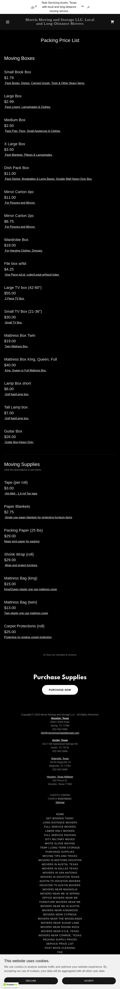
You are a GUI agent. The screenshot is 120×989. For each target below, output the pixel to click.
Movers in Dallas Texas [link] (60, 868)
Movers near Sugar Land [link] (60, 922)
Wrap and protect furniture (21, 565)
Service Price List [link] (60, 943)
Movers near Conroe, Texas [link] (59, 935)
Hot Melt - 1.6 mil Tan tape (20, 493)
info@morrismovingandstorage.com (60, 732)
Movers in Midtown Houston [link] (60, 860)
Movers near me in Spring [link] (60, 893)
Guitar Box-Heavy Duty (19, 442)
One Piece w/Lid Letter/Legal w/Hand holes (32, 274)
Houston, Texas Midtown (60, 776)
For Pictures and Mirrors (19, 202)
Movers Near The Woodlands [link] (60, 918)
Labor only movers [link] (60, 831)
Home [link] (60, 814)
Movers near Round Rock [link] (60, 927)
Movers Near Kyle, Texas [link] (60, 931)
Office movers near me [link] (60, 897)
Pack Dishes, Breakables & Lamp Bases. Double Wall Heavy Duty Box (48, 178)
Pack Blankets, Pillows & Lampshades (28, 154)
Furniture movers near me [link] (60, 902)
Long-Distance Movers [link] (60, 822)
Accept (89, 980)
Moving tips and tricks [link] (59, 856)
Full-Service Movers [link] (60, 826)
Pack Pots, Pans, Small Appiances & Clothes (33, 131)
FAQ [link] (60, 952)
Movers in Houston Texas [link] (60, 876)
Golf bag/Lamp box (16, 394)
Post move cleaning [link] (60, 948)
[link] (60, 23)
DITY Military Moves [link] (60, 839)
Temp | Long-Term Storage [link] (60, 847)
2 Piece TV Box (14, 298)
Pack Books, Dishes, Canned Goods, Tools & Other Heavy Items (44, 83)
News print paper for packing (22, 541)
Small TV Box (13, 322)
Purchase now (60, 689)
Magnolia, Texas (60, 758)
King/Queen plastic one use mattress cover (30, 589)
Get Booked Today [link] (60, 818)
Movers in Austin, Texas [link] (60, 864)
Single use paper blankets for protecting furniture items (38, 517)
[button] (12, 21)
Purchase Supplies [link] (59, 851)
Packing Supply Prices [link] (60, 939)
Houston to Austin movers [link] (60, 885)
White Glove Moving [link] (60, 843)
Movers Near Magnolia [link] (59, 889)
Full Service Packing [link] (60, 835)
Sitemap (59, 802)
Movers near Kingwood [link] (60, 910)
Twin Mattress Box (16, 346)
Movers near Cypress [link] (60, 914)
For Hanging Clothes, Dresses (23, 250)
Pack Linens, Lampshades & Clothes (27, 107)
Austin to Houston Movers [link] (60, 881)
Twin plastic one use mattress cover (26, 613)
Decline (31, 980)
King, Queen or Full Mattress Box (25, 370)
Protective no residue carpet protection (28, 637)
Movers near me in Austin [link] (60, 906)
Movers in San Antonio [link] (60, 872)
